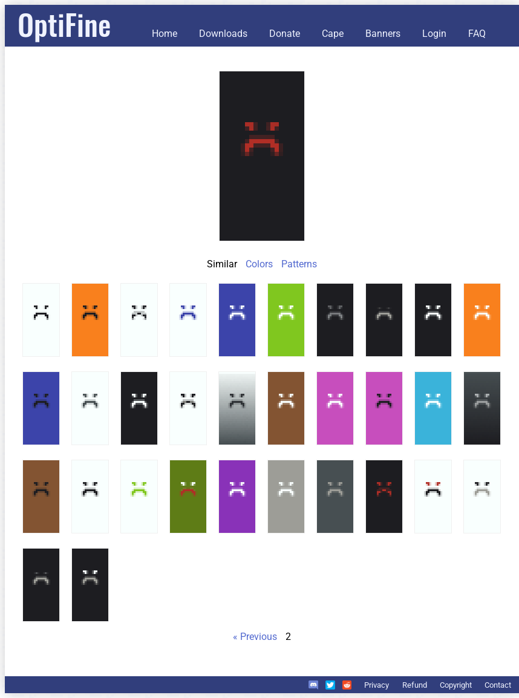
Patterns (299, 264)
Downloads (223, 33)
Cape (333, 33)
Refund (414, 685)
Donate (284, 33)
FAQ (477, 33)
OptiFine (64, 23)
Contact (498, 685)
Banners (382, 33)
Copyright (456, 685)
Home (164, 33)
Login (434, 33)
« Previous (255, 636)
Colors (259, 264)
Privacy (376, 685)
